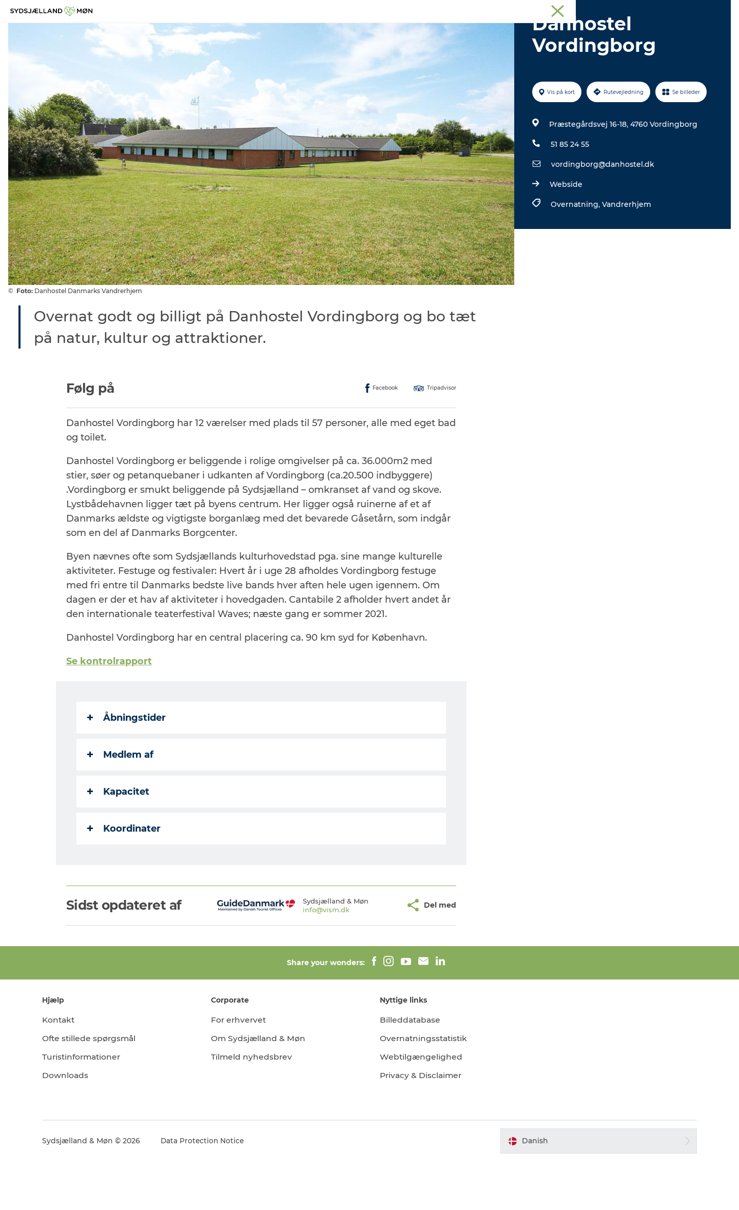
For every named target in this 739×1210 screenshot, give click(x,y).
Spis (479, 33)
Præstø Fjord (587, 9)
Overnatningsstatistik (425, 1087)
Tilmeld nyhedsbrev (257, 1105)
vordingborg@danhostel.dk (601, 213)
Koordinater (124, 877)
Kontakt (68, 1068)
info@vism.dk (302, 958)
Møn (483, 9)
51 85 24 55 (569, 193)
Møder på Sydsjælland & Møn (685, 9)
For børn (344, 33)
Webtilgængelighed (421, 1105)
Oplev (263, 33)
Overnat (440, 33)
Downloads (74, 1124)
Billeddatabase (411, 1068)
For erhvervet (244, 1068)
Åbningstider (127, 766)
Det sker (393, 33)
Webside (565, 233)
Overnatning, (575, 253)
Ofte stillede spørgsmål (99, 1087)
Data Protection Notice (212, 1190)
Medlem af (121, 803)
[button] (373, 954)
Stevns (547, 9)
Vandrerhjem (625, 253)
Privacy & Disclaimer (422, 1124)
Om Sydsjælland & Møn (264, 1087)
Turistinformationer (92, 1105)
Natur (301, 33)
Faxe (624, 9)
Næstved (513, 9)
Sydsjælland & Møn (437, 9)
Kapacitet (119, 840)
